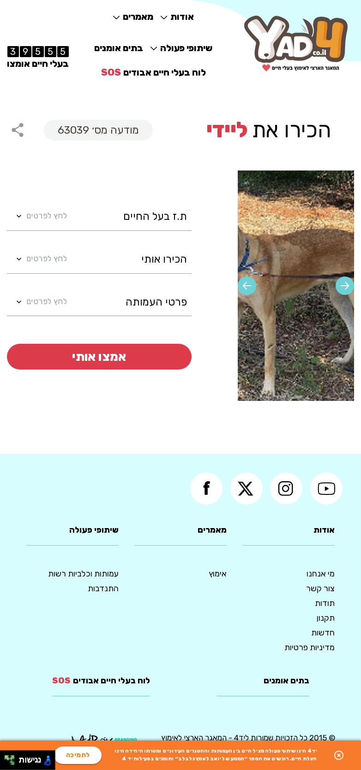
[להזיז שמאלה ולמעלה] (7, 757)
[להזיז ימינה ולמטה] (12, 762)
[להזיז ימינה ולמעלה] (12, 757)
